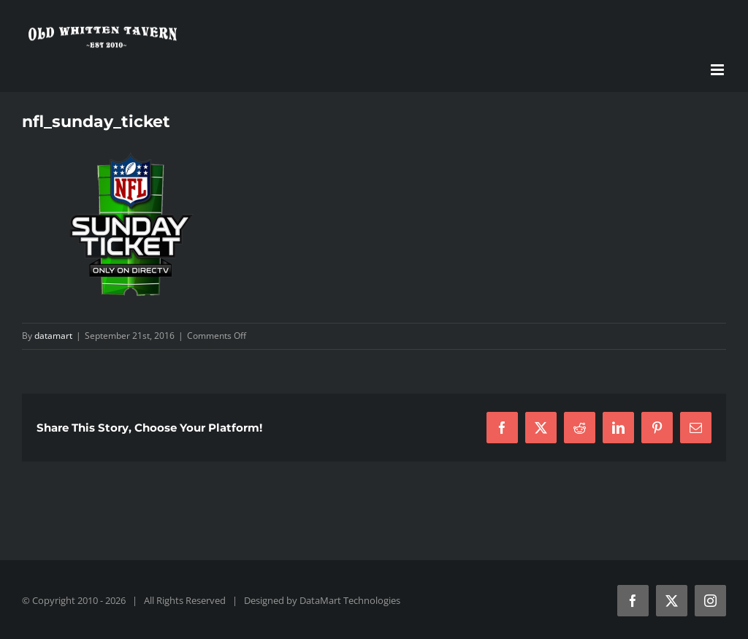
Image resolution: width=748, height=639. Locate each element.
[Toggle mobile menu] (718, 69)
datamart (53, 335)
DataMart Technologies (349, 600)
